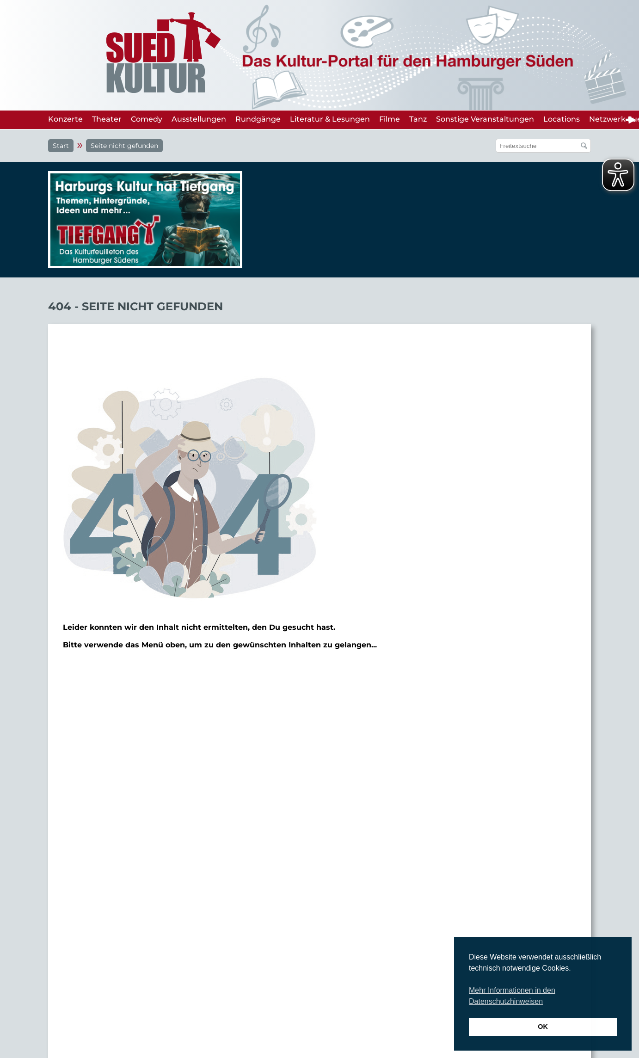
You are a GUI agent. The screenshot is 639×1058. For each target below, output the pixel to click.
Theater (107, 119)
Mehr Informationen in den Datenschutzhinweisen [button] (512, 995)
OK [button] (543, 1026)
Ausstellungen (199, 119)
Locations (561, 119)
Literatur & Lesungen (330, 119)
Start (61, 145)
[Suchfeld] (538, 145)
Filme (389, 119)
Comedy (146, 119)
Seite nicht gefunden (124, 145)
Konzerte (65, 119)
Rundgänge (258, 119)
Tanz (418, 119)
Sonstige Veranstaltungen (485, 119)
